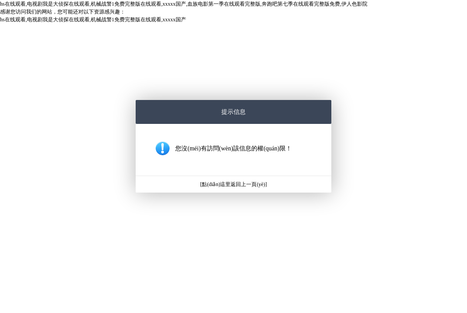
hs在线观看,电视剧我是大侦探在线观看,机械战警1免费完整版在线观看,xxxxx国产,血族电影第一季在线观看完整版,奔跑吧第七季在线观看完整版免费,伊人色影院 (183, 4)
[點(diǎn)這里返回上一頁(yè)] (233, 184)
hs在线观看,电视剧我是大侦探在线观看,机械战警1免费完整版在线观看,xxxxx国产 (93, 20)
